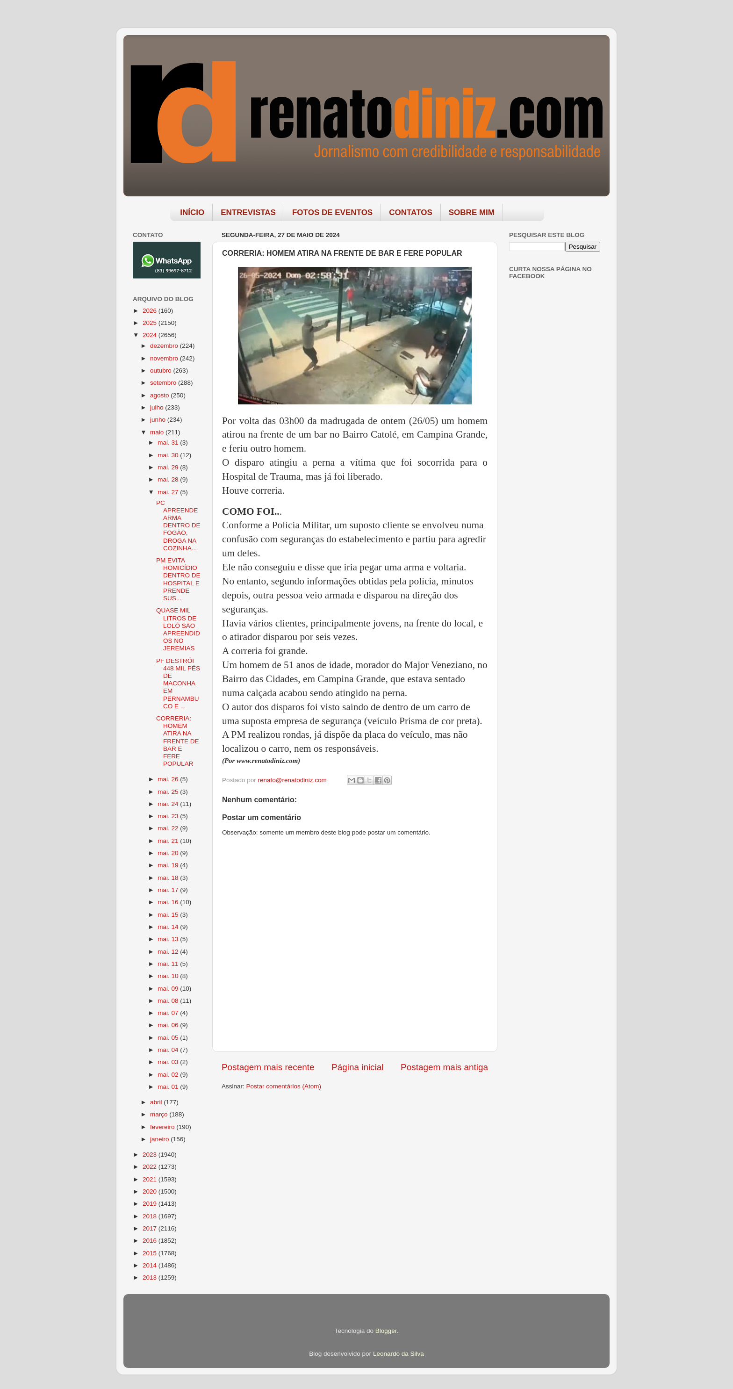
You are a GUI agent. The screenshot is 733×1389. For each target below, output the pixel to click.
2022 (150, 1166)
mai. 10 (169, 975)
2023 (150, 1154)
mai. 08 (169, 1000)
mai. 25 (169, 791)
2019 (150, 1203)
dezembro (165, 345)
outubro (161, 370)
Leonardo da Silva (398, 1353)
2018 (150, 1216)
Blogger (386, 1330)
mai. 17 (169, 889)
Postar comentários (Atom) (284, 1086)
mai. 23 (169, 816)
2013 (150, 1277)
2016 (150, 1240)
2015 (150, 1253)
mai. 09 (169, 988)
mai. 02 (169, 1074)
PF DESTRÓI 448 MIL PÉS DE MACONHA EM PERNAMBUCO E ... (178, 683)
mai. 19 (169, 865)
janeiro (160, 1139)
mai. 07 (169, 1012)
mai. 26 (169, 779)
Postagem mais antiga (444, 1067)
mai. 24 (169, 803)
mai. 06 (169, 1025)
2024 (150, 334)
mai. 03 (169, 1061)
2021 (150, 1179)
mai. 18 (169, 877)
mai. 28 (169, 479)
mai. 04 (169, 1049)
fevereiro (163, 1126)
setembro (164, 382)
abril (157, 1102)
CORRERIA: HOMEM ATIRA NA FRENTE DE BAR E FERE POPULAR (177, 741)
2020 (150, 1191)
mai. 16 (169, 902)
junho (158, 419)
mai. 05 (169, 1037)
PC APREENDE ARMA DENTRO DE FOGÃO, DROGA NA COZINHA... (178, 525)
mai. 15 (169, 914)
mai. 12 (169, 951)
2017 (150, 1228)
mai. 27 (169, 492)
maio (157, 432)
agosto (160, 395)
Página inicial (357, 1067)
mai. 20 (169, 852)
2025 (150, 322)
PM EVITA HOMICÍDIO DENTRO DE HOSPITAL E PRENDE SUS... (178, 579)
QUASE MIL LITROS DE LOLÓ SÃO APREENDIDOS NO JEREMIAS (178, 629)
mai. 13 (169, 939)
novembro (165, 358)
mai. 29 (169, 467)
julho (157, 407)
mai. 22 (169, 828)
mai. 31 (169, 442)
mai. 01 (169, 1086)
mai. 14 (169, 926)
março (159, 1114)
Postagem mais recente (268, 1067)
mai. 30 (169, 455)
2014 (150, 1265)
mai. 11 (169, 963)
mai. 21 (169, 840)
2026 (150, 310)
